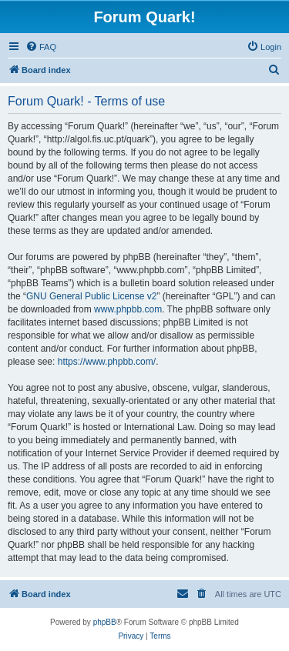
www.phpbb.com (128, 309)
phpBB (104, 622)
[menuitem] (40, 47)
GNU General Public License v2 (91, 296)
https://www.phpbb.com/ (107, 361)
